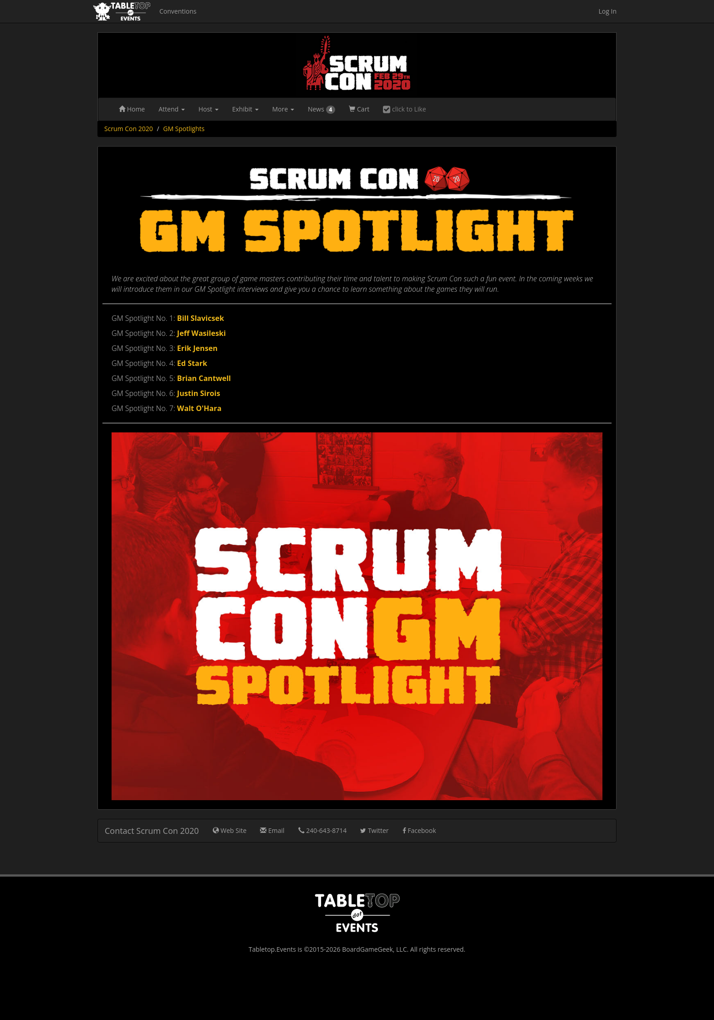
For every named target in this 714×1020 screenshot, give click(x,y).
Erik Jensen (197, 348)
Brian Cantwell (204, 378)
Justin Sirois (198, 393)
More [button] (283, 109)
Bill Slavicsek (200, 318)
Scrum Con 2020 (128, 128)
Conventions (177, 11)
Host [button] (209, 109)
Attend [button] (171, 109)
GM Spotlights (183, 128)
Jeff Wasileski (201, 333)
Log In (608, 11)
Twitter (374, 830)
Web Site (230, 830)
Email (272, 830)
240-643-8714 (322, 830)
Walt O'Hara (199, 408)
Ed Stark (192, 363)
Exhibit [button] (245, 109)
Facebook (419, 830)
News (321, 109)
